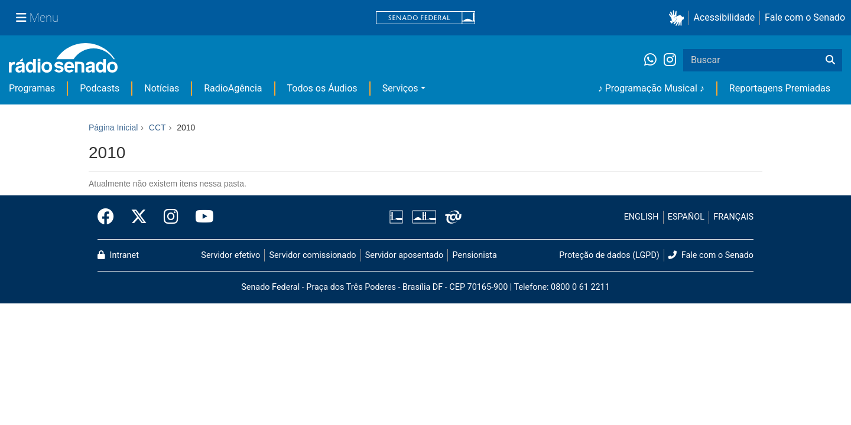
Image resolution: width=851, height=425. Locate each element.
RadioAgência (233, 88)
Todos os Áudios (322, 88)
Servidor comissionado (312, 255)
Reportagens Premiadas (779, 88)
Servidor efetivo (230, 255)
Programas (32, 88)
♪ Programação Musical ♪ (651, 88)
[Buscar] (830, 60)
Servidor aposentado (404, 255)
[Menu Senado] (37, 18)
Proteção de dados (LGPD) (609, 255)
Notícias (161, 88)
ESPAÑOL (686, 217)
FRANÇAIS (733, 217)
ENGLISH (641, 217)
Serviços (400, 88)
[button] (678, 18)
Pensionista (475, 255)
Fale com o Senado (805, 17)
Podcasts (99, 88)
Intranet (118, 255)
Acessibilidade (724, 17)
